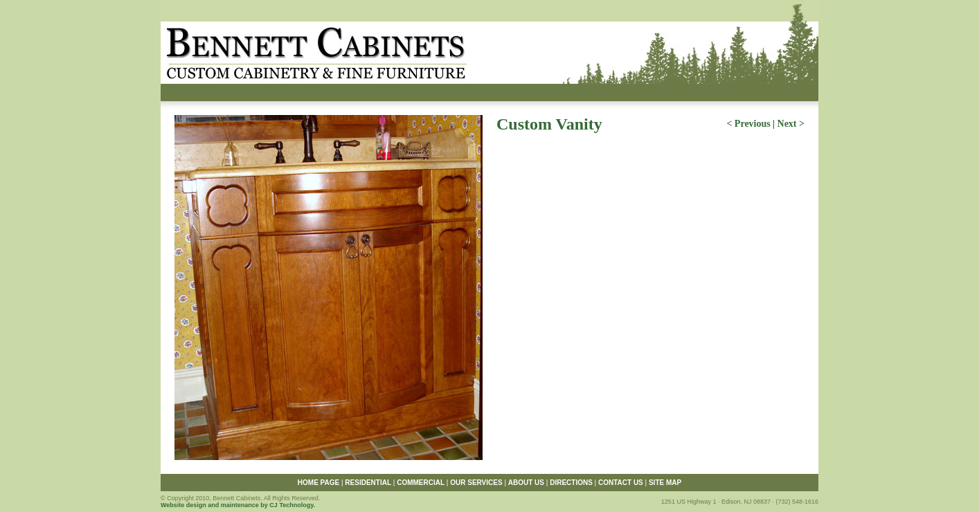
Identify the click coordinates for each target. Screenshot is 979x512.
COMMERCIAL (420, 482)
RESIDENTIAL (368, 482)
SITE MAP (665, 482)
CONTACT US (620, 482)
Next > (791, 123)
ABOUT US (526, 482)
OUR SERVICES (476, 482)
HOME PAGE (318, 482)
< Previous (748, 123)
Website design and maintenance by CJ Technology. (238, 505)
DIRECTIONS (571, 482)
